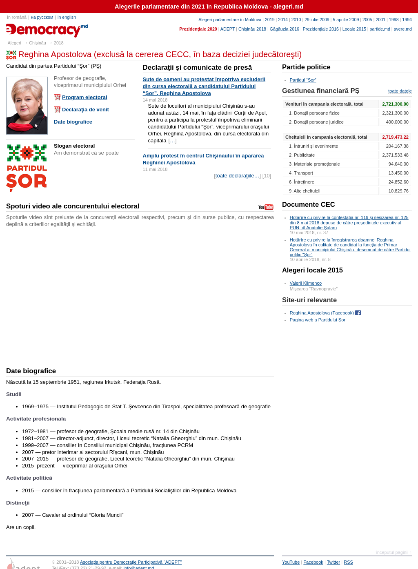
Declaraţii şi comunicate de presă (197, 67)
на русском (42, 17)
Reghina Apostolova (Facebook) (322, 312)
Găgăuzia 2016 (284, 29)
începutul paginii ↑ (394, 552)
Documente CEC (308, 204)
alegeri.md (24, 28)
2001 (380, 19)
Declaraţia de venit (85, 109)
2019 (270, 19)
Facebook (313, 562)
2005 (367, 19)
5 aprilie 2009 (346, 19)
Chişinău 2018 (252, 29)
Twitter (333, 562)
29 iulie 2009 (317, 19)
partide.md (380, 29)
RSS (348, 562)
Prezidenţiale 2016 (321, 29)
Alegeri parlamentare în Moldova (229, 19)
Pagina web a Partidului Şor (317, 319)
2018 (59, 42)
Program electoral (84, 97)
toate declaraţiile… (238, 176)
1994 (407, 19)
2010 (296, 19)
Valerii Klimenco (306, 283)
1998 (394, 19)
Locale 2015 (354, 29)
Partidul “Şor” (303, 79)
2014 (283, 19)
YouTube (291, 562)
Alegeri (14, 42)
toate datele (400, 91)
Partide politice (306, 67)
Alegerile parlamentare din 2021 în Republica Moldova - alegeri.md (209, 6)
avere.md (403, 29)
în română (17, 17)
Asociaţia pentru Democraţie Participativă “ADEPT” (131, 562)
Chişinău (37, 42)
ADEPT (227, 29)
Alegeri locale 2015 (312, 270)
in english (67, 17)
